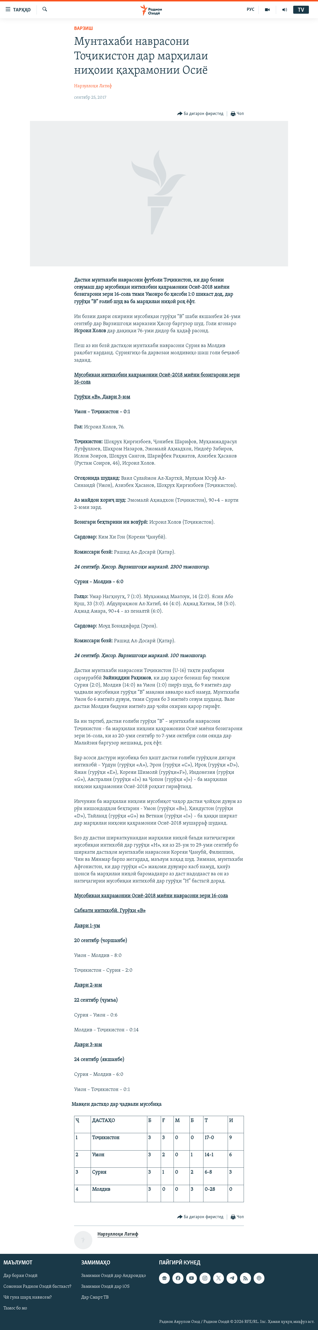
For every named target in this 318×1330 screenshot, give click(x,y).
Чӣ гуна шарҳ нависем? (27, 1297)
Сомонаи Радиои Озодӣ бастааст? (37, 1286)
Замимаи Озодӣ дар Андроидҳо (113, 1276)
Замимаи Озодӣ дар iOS (105, 1286)
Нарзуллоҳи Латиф (93, 86)
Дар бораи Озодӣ (20, 1276)
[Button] (200, 114)
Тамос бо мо (15, 1308)
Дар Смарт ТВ (95, 1297)
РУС (250, 9)
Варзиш (83, 28)
